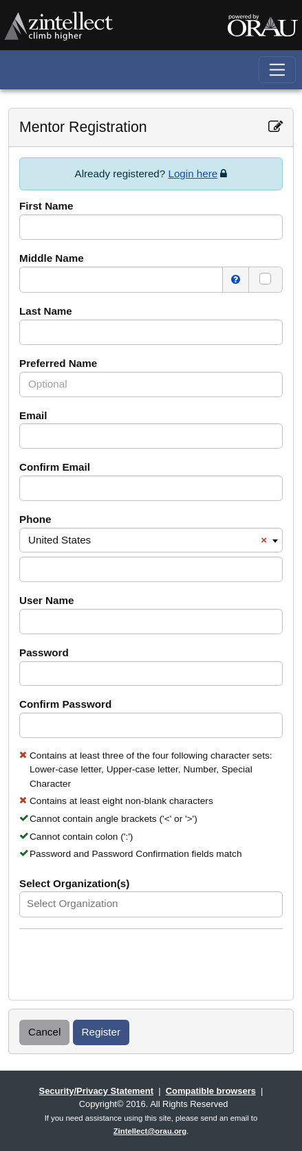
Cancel (44, 1032)
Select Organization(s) (74, 883)
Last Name (45, 311)
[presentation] (123, 966)
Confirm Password (65, 704)
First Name (46, 206)
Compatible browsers (211, 1091)
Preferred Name (58, 363)
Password (44, 652)
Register (101, 1032)
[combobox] (151, 540)
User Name (46, 600)
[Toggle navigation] (277, 69)
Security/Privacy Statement (96, 1091)
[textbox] (90, 904)
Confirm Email (54, 467)
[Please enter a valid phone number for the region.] (151, 569)
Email (33, 415)
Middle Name (51, 258)
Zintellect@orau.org (150, 1131)
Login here (192, 173)
